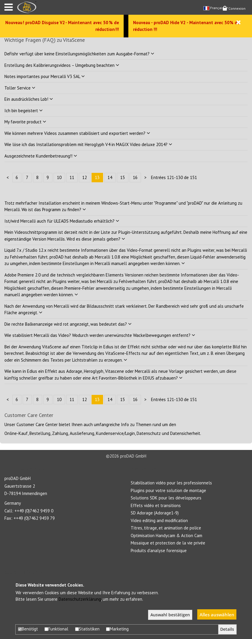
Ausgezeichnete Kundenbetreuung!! (40, 156)
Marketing (117, 629)
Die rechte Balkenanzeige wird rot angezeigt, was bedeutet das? (68, 324)
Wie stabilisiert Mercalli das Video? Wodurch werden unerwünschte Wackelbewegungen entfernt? (99, 335)
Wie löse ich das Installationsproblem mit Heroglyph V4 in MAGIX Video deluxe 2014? (88, 144)
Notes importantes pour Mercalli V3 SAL (44, 76)
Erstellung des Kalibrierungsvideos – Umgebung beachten (61, 65)
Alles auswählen (217, 615)
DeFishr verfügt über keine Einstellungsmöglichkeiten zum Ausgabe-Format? (79, 54)
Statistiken (87, 629)
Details (227, 629)
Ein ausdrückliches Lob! (28, 99)
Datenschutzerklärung (80, 599)
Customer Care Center (37, 424)
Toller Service (19, 88)
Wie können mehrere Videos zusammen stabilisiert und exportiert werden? (77, 133)
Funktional (56, 629)
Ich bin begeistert (23, 110)
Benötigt (28, 629)
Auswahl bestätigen (170, 615)
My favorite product (25, 122)
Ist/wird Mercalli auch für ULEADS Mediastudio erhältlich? (61, 221)
